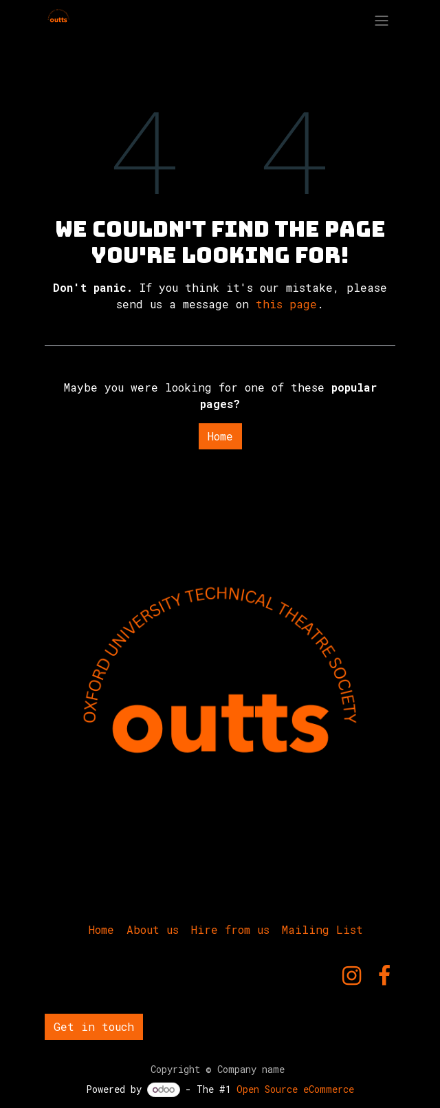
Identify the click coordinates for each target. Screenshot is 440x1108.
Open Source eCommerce (295, 1089)
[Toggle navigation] (381, 20)
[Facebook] (384, 976)
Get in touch (94, 1026)
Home (220, 436)
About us (152, 929)
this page (286, 304)
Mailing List (322, 929)
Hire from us (230, 929)
